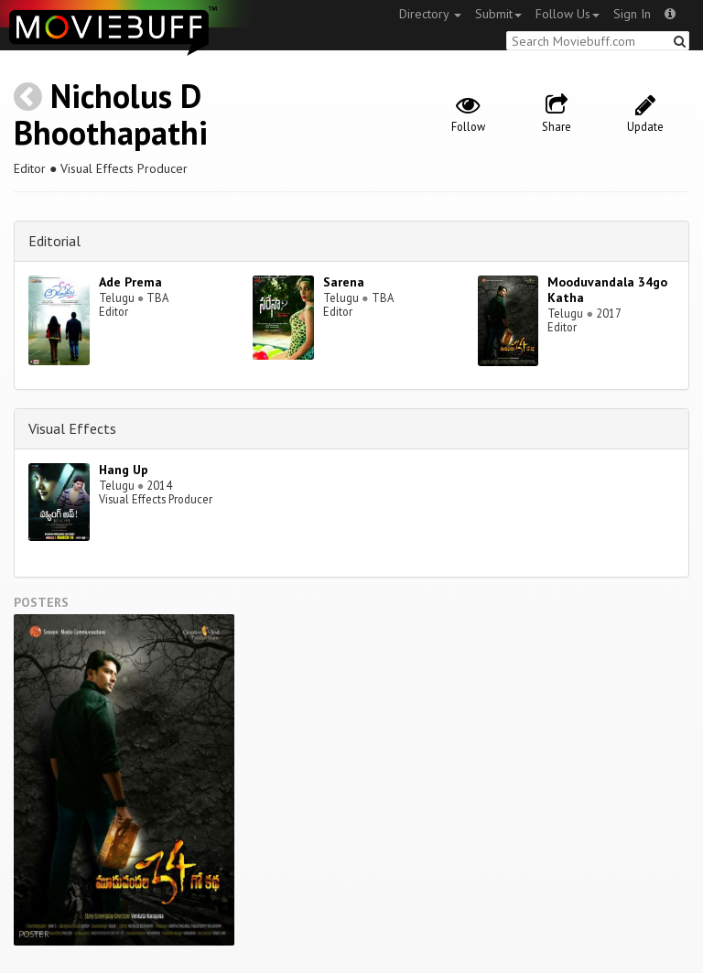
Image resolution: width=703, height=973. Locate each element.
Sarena (343, 282)
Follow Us (567, 13)
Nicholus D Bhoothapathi (111, 114)
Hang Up (123, 469)
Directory (430, 13)
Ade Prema (130, 282)
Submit (498, 13)
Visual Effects (72, 428)
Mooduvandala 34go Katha (607, 290)
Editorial (54, 241)
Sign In (632, 13)
